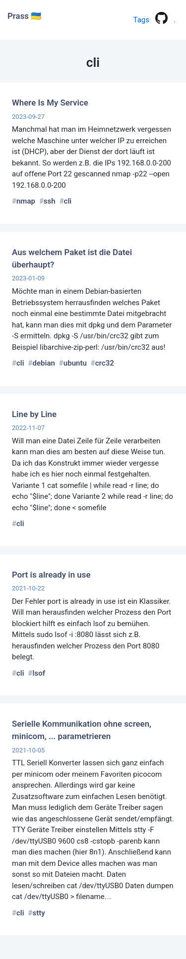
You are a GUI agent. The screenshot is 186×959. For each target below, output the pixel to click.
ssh (50, 201)
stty (39, 912)
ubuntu (75, 363)
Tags (141, 19)
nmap (25, 201)
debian (44, 363)
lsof (39, 673)
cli (68, 201)
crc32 (104, 363)
